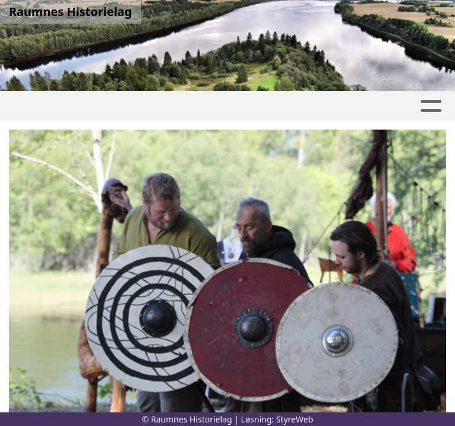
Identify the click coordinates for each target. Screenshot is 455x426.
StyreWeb (294, 419)
